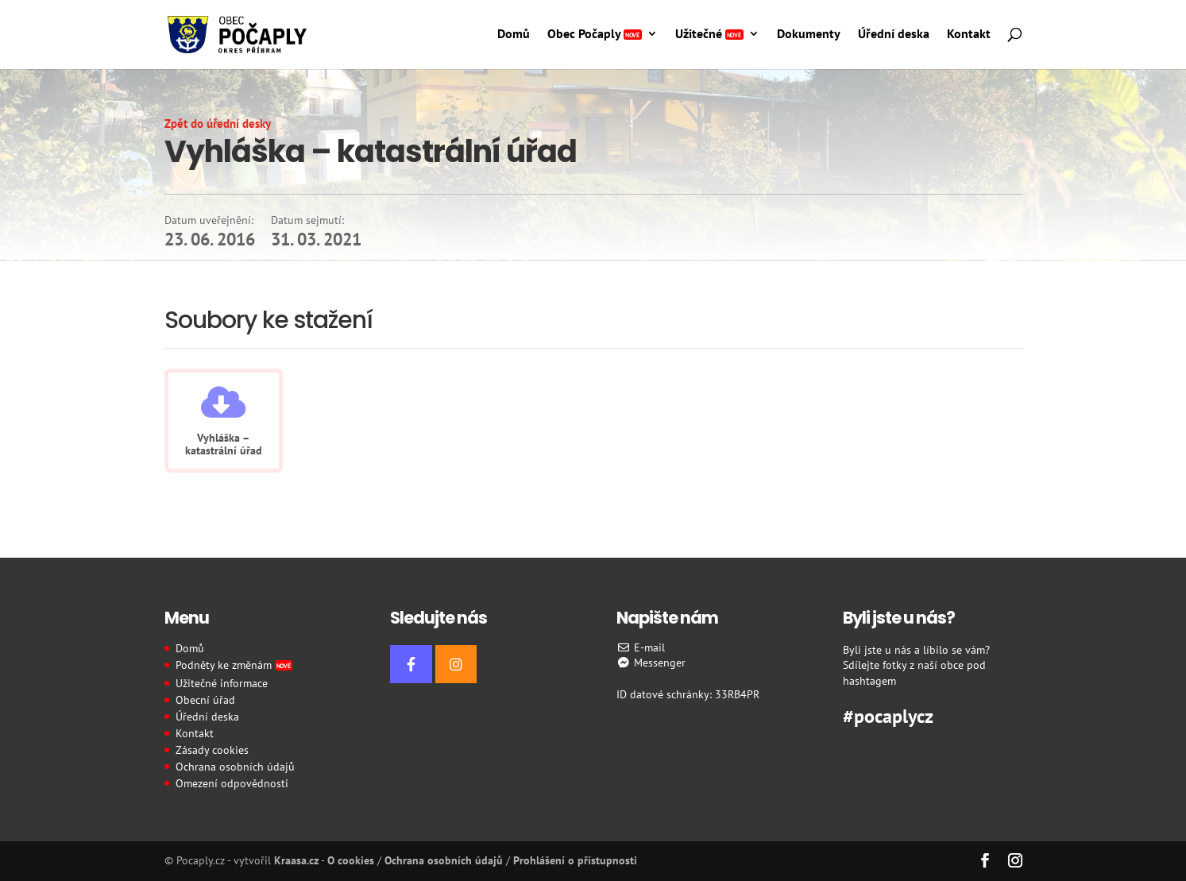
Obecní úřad (205, 700)
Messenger (651, 662)
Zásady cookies (212, 750)
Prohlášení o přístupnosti (575, 860)
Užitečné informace (222, 683)
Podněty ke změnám (234, 665)
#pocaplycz (888, 714)
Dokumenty (808, 34)
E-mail (640, 647)
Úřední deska (893, 34)
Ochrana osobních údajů (235, 766)
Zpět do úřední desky (217, 123)
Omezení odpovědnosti (232, 783)
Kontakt (969, 34)
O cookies (350, 860)
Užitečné (709, 34)
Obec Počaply (594, 34)
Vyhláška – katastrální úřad (223, 444)
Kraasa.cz (296, 860)
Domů (513, 34)
